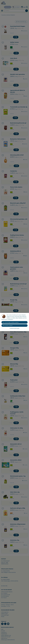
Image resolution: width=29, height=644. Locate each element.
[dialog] (14, 322)
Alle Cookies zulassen (8, 325)
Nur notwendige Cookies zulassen (11, 322)
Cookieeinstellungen (14, 328)
